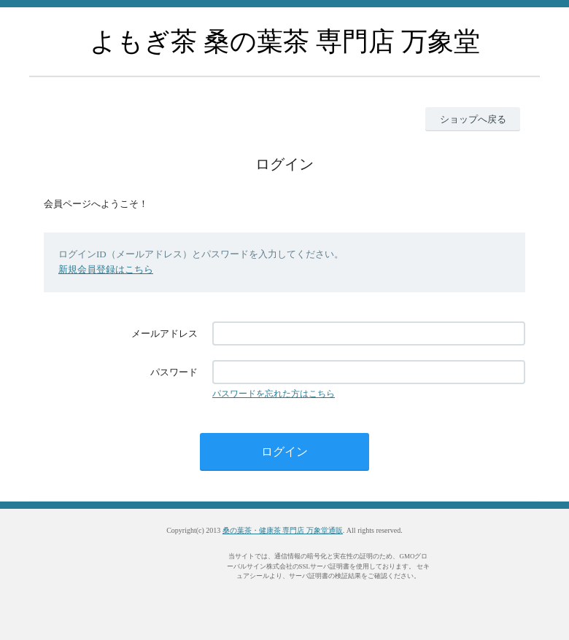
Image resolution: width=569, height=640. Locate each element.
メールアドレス (164, 333)
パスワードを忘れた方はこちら (273, 394)
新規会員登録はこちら (105, 269)
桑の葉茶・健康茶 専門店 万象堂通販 (282, 530)
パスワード (174, 372)
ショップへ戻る (473, 119)
